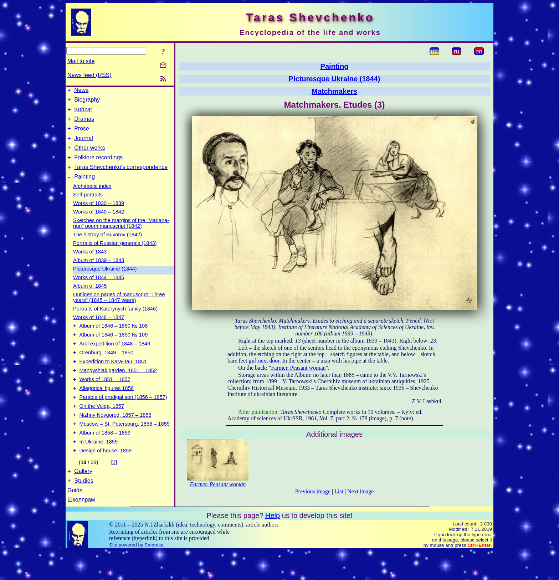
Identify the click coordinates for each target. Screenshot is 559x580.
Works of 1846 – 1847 (98, 328)
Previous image (312, 491)
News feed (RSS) (89, 75)
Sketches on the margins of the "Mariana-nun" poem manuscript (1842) (121, 234)
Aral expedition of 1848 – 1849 (115, 357)
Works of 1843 (90, 262)
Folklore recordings (98, 166)
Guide (75, 519)
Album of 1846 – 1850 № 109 (114, 347)
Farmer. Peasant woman (298, 368)
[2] (114, 489)
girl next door (264, 361)
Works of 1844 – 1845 (98, 288)
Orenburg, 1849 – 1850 (107, 367)
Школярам (81, 528)
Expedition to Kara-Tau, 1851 (113, 377)
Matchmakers (334, 91)
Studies (83, 510)
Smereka (153, 573)
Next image (360, 491)
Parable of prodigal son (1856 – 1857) (123, 417)
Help (272, 544)
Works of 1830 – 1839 (98, 214)
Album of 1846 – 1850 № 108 (114, 337)
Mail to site (80, 61)
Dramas (84, 123)
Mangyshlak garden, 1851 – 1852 (118, 387)
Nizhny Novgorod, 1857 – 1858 (116, 437)
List (338, 491)
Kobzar (83, 112)
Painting (84, 187)
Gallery (83, 499)
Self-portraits (88, 205)
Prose (81, 134)
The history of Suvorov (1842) (107, 245)
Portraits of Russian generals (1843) (115, 254)
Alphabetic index (92, 197)
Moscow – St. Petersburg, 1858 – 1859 (125, 447)
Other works (89, 155)
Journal (83, 145)
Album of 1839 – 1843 (98, 271)
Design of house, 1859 (106, 477)
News (81, 91)
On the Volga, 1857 (102, 427)
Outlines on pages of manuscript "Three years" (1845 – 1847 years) (119, 308)
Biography (87, 102)
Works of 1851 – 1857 (105, 397)
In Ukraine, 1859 (99, 467)
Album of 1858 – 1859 (105, 457)
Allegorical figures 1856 (107, 407)
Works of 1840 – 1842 (98, 222)
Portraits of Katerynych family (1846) (115, 319)
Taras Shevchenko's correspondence (121, 177)
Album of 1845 (90, 296)
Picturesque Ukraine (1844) (105, 279)
